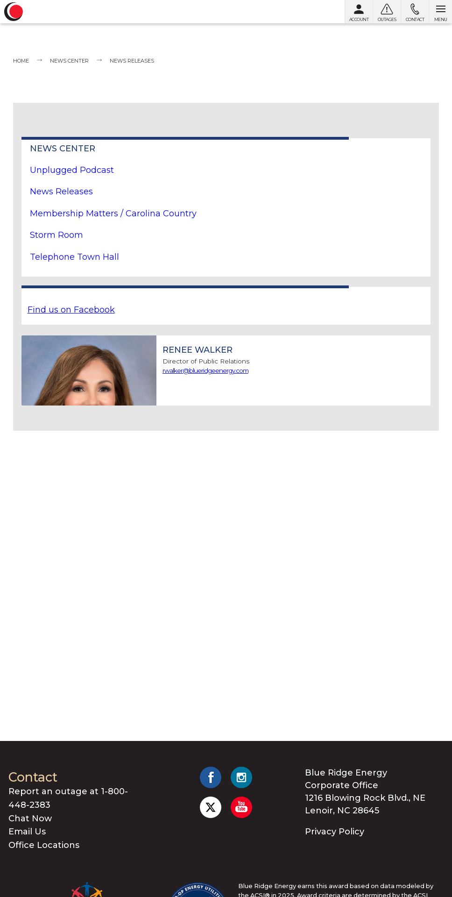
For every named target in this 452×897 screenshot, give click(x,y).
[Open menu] (440, 11)
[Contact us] (415, 11)
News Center (69, 60)
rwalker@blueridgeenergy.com (205, 370)
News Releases (132, 60)
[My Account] (359, 11)
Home (21, 60)
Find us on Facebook (71, 310)
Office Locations (43, 845)
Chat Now (30, 818)
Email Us (27, 831)
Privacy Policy (334, 831)
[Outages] (387, 11)
